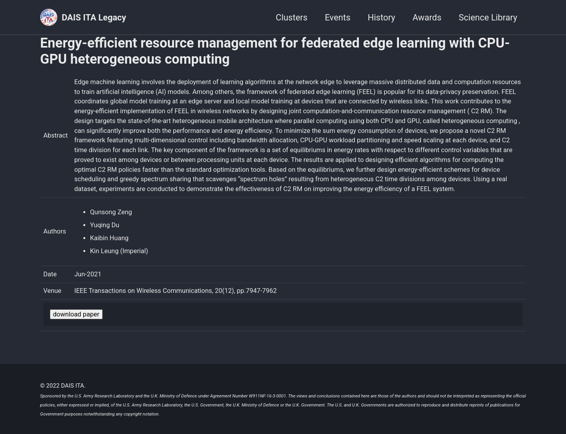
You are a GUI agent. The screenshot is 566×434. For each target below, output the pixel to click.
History (381, 17)
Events (337, 17)
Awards (427, 17)
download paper (76, 314)
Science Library (488, 17)
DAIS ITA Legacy (94, 17)
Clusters (292, 17)
